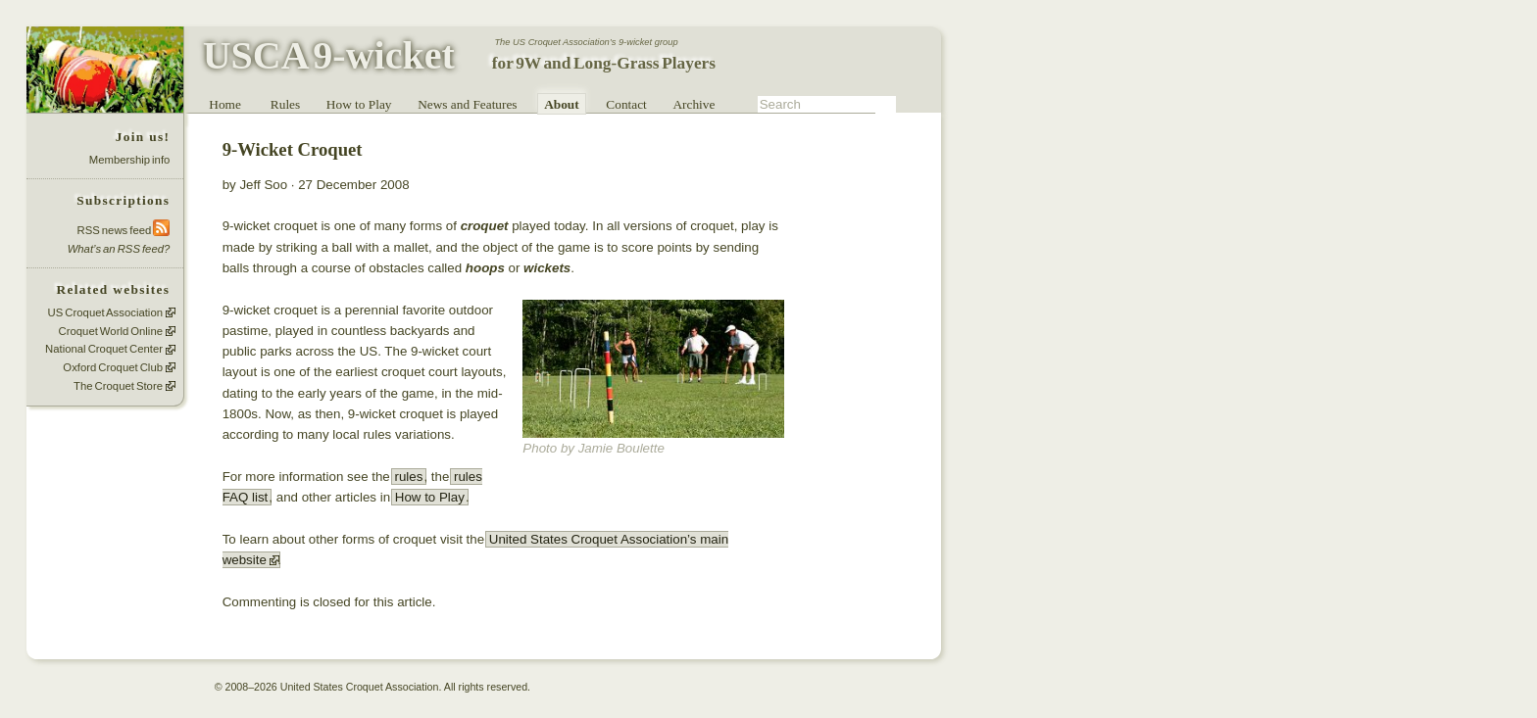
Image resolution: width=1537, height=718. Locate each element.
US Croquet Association (105, 312)
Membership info (130, 160)
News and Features (467, 104)
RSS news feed (124, 229)
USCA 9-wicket (329, 55)
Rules (285, 104)
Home (225, 104)
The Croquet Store (118, 386)
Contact (626, 104)
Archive (693, 104)
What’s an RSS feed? (119, 249)
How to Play (359, 104)
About (561, 104)
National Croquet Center (104, 350)
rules (408, 476)
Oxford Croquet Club (113, 367)
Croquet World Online (111, 331)
